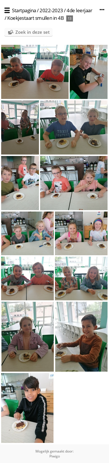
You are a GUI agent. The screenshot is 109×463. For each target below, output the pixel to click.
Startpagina (24, 10)
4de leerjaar (79, 10)
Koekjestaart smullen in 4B (35, 18)
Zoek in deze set (32, 32)
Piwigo (54, 456)
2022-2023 (51, 10)
